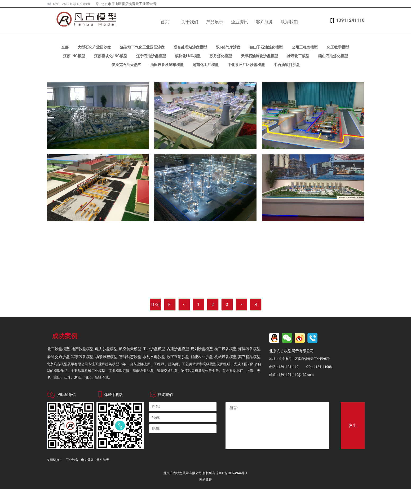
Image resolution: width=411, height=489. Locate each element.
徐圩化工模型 (298, 56)
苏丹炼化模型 (221, 56)
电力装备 (87, 460)
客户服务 (264, 22)
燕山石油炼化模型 (333, 56)
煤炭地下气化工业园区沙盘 (142, 47)
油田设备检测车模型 (167, 65)
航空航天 (102, 460)
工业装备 (72, 460)
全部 (65, 47)
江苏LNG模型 (74, 56)
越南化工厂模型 (206, 65)
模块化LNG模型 (188, 56)
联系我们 (289, 22)
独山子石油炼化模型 (266, 47)
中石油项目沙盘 (287, 65)
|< (169, 304)
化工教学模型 (338, 47)
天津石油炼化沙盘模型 (259, 56)
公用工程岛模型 (305, 47)
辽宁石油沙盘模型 (151, 56)
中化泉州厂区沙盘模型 (246, 65)
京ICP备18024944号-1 (232, 473)
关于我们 (189, 22)
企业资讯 (239, 22)
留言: (277, 425)
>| (255, 304)
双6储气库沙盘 (228, 47)
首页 (165, 22)
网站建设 (205, 480)
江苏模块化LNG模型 (110, 56)
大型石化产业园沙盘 (94, 47)
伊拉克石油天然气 (126, 65)
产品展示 (214, 22)
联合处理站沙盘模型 (190, 47)
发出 (352, 425)
